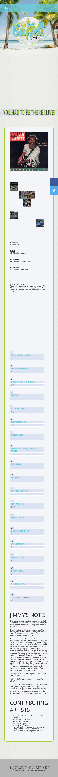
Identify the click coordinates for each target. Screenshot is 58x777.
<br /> (29, 322)
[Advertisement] (29, 76)
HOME (6, 8)
